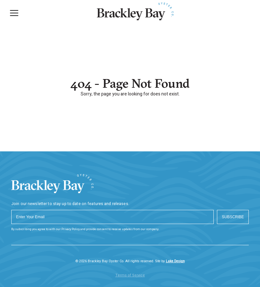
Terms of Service (130, 275)
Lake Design (175, 261)
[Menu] (14, 13)
